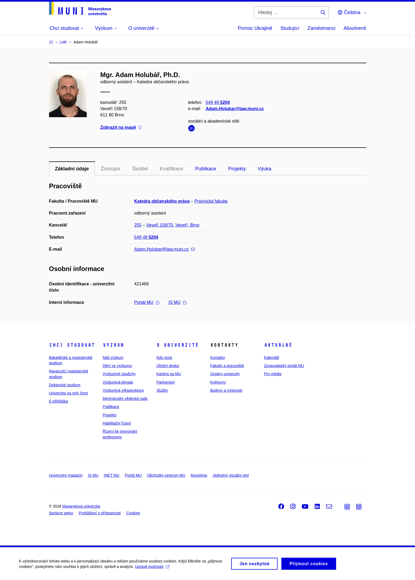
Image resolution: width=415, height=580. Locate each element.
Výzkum (113, 345)
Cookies (133, 513)
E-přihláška (58, 401)
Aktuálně (278, 345)
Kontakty (217, 357)
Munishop (199, 475)
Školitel (140, 168)
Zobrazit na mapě (120, 127)
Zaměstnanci (321, 28)
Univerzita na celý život (68, 393)
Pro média (272, 374)
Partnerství (165, 382)
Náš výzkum (113, 357)
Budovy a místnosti (226, 390)
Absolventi (354, 28)
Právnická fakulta (210, 201)
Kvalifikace (171, 168)
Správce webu (61, 513)
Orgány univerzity (225, 374)
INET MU (111, 475)
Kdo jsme (164, 357)
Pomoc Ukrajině (255, 28)
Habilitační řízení (117, 423)
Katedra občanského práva (162, 201)
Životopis (110, 168)
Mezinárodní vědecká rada (125, 398)
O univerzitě (177, 345)
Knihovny (218, 382)
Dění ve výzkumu (117, 366)
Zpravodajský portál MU (284, 366)
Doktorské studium (65, 385)
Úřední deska (167, 366)
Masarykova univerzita (81, 506)
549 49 (217, 102)
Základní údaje (72, 168)
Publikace (205, 168)
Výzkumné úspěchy (119, 374)
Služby (162, 390)
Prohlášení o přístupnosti (100, 513)
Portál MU (146, 302)
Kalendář (271, 357)
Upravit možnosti (152, 568)
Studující (289, 28)
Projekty (237, 168)
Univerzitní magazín (66, 475)
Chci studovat (72, 345)
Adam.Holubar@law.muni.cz (234, 108)
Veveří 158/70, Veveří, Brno (173, 225)
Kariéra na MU (168, 374)
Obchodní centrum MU (166, 475)
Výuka (264, 168)
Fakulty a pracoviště (227, 366)
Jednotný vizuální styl (231, 475)
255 (137, 225)
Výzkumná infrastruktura (123, 390)
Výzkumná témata (118, 382)
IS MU (177, 302)
